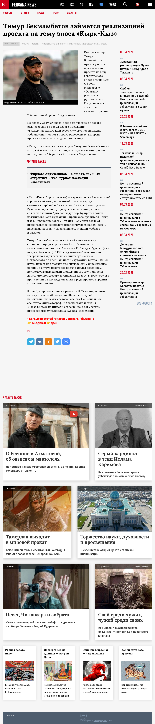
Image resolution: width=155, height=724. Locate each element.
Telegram (37, 323)
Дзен (54, 323)
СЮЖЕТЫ (72, 12)
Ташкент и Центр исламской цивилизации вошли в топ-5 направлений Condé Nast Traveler (134, 160)
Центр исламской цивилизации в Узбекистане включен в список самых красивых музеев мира (135, 221)
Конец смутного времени (133, 651)
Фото (56, 12)
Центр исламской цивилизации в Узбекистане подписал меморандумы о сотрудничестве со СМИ (136, 191)
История (36, 44)
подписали (55, 307)
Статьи (25, 12)
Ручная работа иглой (15, 651)
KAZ (62, 4)
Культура (25, 44)
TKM (91, 4)
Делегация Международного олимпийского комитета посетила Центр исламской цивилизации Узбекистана (133, 255)
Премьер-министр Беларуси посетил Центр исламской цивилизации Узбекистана (132, 289)
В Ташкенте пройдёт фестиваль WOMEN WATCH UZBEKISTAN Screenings (133, 131)
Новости (8, 12)
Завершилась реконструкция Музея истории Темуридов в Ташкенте (134, 67)
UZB (101, 4)
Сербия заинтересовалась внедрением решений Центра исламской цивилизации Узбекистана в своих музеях (134, 99)
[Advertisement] (77, 373)
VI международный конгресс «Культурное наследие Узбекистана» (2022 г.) (74, 44)
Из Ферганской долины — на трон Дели (56, 653)
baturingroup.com (100, 721)
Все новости (144, 303)
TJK (81, 4)
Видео (41, 12)
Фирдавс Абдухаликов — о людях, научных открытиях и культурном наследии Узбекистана (65, 178)
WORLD (112, 4)
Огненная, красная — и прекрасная (96, 651)
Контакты (11, 715)
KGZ (72, 4)
